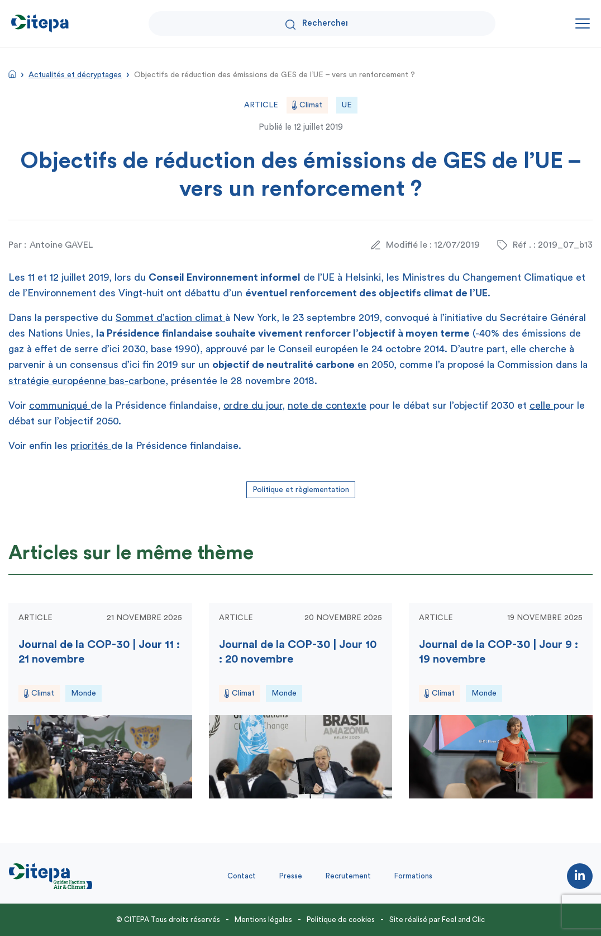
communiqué (59, 405)
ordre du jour (252, 405)
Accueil (12, 73)
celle (542, 405)
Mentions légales (263, 919)
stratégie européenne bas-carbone (86, 381)
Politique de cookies (341, 919)
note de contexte (327, 405)
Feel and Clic (463, 919)
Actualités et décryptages (75, 75)
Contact (241, 876)
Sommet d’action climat (170, 318)
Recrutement (348, 876)
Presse (290, 876)
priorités (90, 446)
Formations (413, 876)
